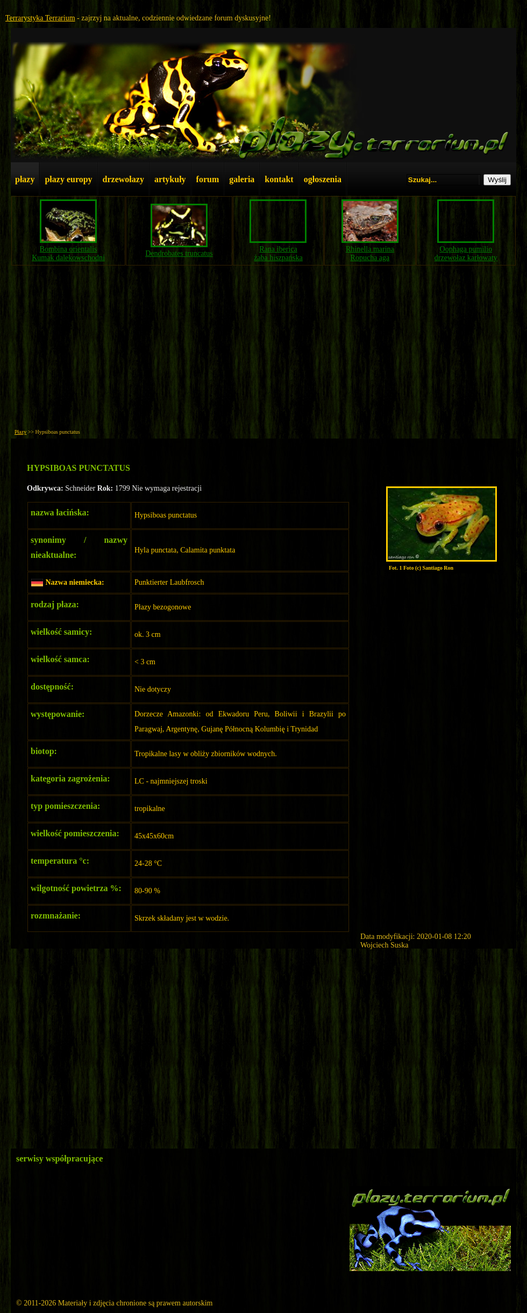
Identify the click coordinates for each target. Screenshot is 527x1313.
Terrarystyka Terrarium (40, 18)
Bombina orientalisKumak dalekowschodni (68, 253)
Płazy (20, 432)
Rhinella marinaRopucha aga (370, 253)
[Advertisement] (263, 350)
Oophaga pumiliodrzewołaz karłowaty (466, 253)
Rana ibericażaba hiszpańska (278, 253)
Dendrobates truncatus (179, 253)
